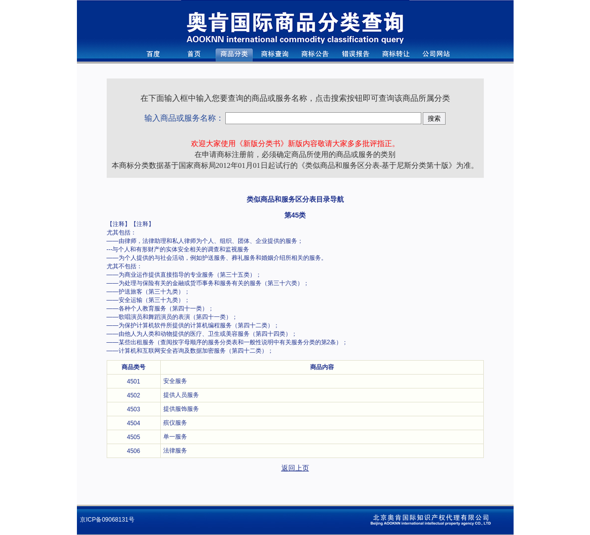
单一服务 (175, 436)
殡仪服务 (175, 422)
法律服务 (175, 450)
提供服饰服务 (181, 408)
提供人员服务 (181, 394)
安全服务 (175, 381)
